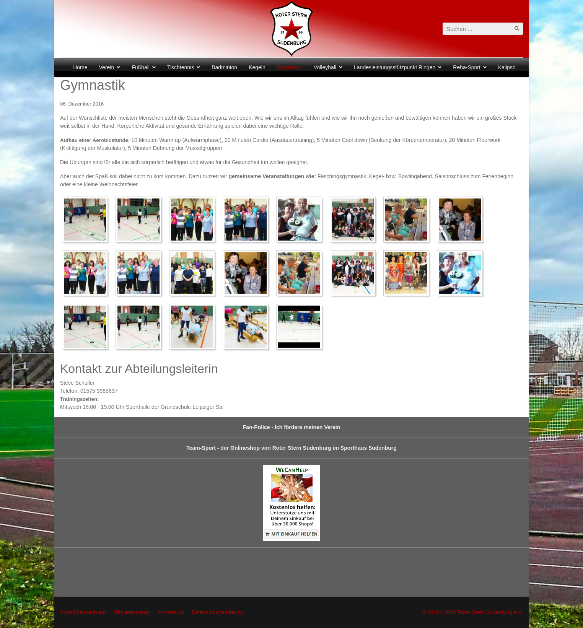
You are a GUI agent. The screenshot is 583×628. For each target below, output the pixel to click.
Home (80, 67)
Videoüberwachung (83, 612)
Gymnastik (289, 67)
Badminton (224, 67)
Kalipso (507, 67)
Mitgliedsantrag (132, 612)
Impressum (171, 612)
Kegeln (257, 67)
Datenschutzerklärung (218, 612)
